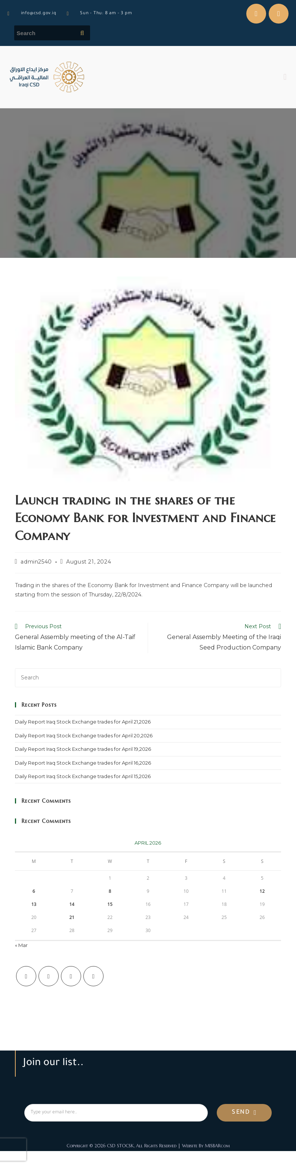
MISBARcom (217, 1145)
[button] (285, 77)
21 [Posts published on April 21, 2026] (71, 917)
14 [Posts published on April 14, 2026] (71, 904)
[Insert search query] (148, 677)
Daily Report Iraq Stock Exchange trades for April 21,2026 (83, 722)
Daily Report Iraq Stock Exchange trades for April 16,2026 (83, 763)
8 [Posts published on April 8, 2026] (110, 891)
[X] (26, 976)
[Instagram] (71, 976)
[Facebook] (48, 976)
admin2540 (36, 561)
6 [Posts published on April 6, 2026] (34, 891)
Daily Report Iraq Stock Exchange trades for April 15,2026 (83, 776)
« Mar (21, 945)
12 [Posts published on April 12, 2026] (262, 891)
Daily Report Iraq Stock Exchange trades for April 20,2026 (83, 735)
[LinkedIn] (93, 976)
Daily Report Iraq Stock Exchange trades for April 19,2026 (83, 749)
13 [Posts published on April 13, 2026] (34, 904)
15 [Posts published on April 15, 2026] (109, 904)
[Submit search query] (82, 32)
